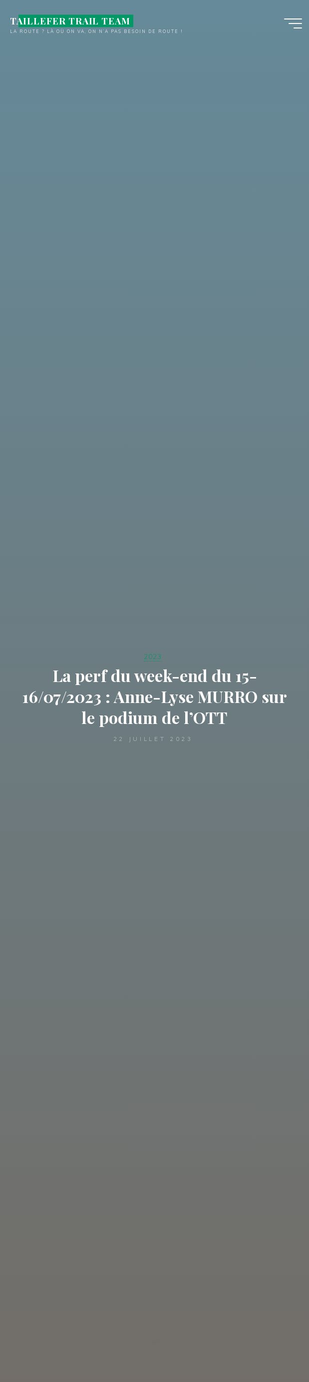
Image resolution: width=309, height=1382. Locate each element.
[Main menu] (293, 24)
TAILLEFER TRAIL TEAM (70, 21)
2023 (153, 656)
